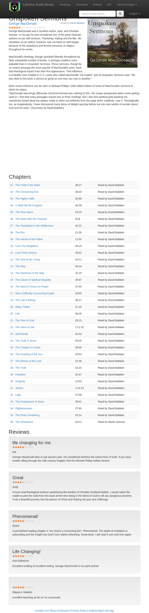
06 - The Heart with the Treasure (28, 218)
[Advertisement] (74, 142)
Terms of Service (59, 610)
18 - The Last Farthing (22, 300)
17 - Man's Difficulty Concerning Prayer (32, 293)
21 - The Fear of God (22, 320)
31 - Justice (16, 388)
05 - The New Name (21, 212)
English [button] (134, 13)
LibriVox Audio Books (38, 4)
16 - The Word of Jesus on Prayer (29, 286)
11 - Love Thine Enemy (23, 252)
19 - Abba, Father (20, 306)
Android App (95, 610)
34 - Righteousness (21, 408)
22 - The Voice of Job (22, 327)
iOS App (109, 610)
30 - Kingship (17, 381)
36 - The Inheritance (21, 421)
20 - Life (15, 313)
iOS (109, 4)
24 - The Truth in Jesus (23, 340)
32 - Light (15, 394)
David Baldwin (77, 23)
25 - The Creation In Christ (25, 347)
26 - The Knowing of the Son (26, 354)
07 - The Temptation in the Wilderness (31, 225)
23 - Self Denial (19, 333)
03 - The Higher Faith (22, 198)
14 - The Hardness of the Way (27, 273)
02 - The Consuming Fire (24, 191)
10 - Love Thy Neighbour (24, 246)
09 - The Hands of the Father (26, 239)
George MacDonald (23, 23)
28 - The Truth (18, 367)
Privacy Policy (79, 610)
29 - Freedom (18, 374)
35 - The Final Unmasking (24, 415)
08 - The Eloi (17, 232)
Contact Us (41, 610)
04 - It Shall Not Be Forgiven (26, 205)
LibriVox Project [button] (127, 4)
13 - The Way (17, 266)
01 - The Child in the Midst (25, 185)
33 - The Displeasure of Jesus (27, 401)
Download (81, 4)
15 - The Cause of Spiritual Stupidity (30, 279)
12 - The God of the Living (25, 259)
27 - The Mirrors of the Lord (25, 361)
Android (97, 4)
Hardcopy (65, 4)
